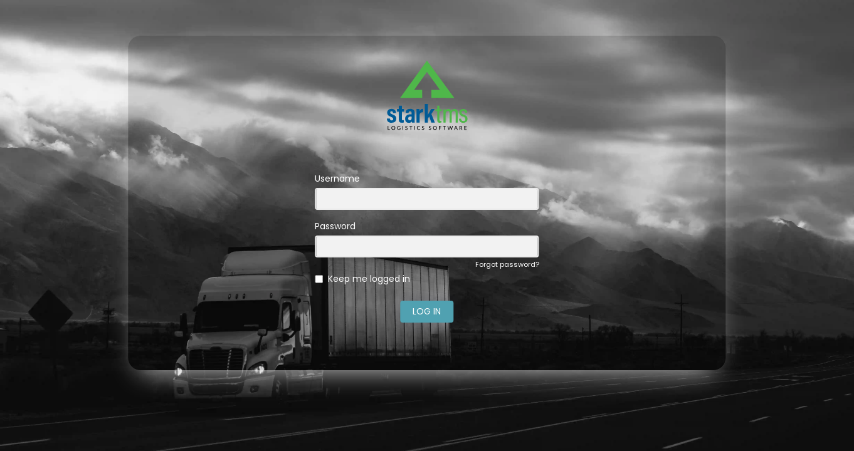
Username (337, 178)
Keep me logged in (369, 278)
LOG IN (427, 311)
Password (335, 226)
